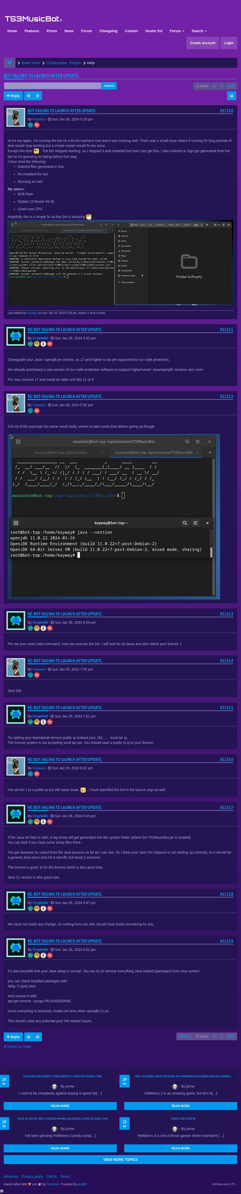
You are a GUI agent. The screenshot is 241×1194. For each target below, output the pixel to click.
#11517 (226, 807)
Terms (65, 1177)
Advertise (11, 1177)
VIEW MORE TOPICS (120, 1160)
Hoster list (153, 31)
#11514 (226, 660)
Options (184, 1036)
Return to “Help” (18, 1047)
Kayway (39, 119)
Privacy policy (32, 1177)
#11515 (226, 707)
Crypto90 (40, 338)
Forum (86, 31)
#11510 (226, 110)
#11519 (226, 941)
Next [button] (231, 86)
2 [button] (221, 86)
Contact (131, 31)
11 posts (202, 86)
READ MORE (60, 1106)
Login (229, 43)
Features (32, 31)
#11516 (226, 759)
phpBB (82, 1184)
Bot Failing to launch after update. (42, 76)
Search (199, 31)
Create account (202, 43)
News (69, 31)
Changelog (108, 31)
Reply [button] (13, 96)
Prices (52, 31)
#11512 (226, 396)
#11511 (226, 329)
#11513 (226, 613)
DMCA (52, 1177)
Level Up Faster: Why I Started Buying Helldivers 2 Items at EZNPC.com (63, 1118)
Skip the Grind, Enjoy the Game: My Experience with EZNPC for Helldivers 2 (183, 1076)
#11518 (226, 894)
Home (12, 31)
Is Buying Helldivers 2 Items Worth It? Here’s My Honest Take (62, 1076)
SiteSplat (52, 1184)
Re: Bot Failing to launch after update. (65, 329)
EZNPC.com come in (183, 1118)
